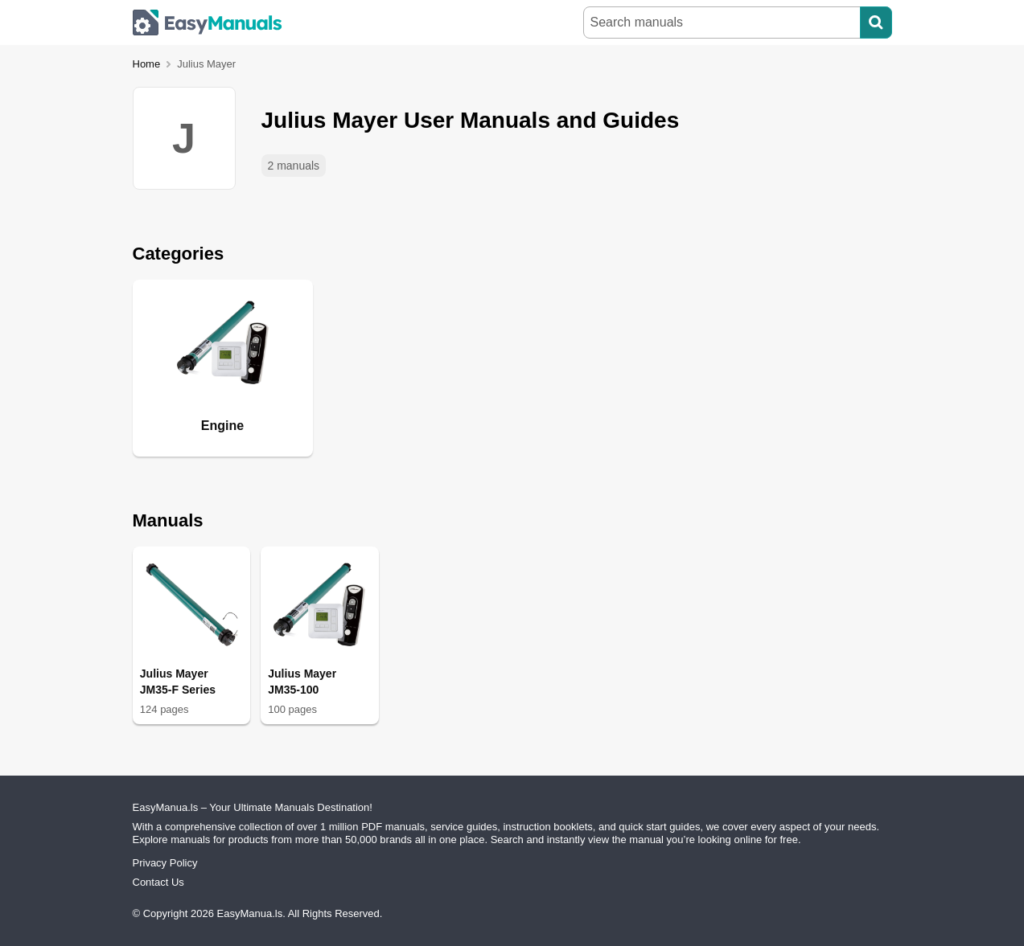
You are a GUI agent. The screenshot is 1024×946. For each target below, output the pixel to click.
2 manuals (294, 165)
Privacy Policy (165, 863)
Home (147, 64)
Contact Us (158, 882)
